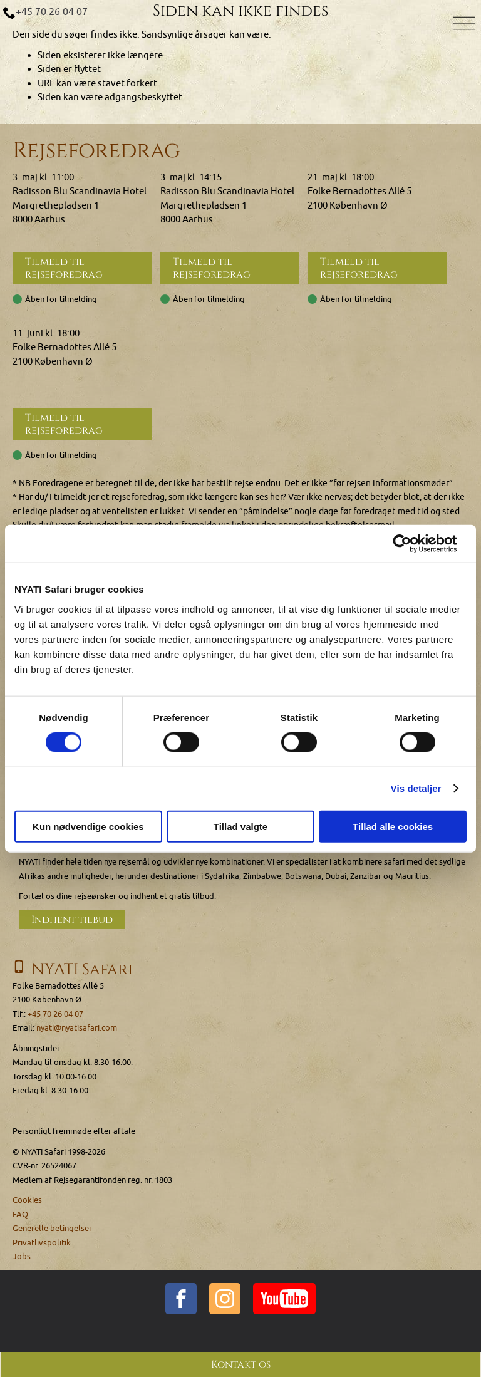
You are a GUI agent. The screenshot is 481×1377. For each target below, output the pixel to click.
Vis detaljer (416, 788)
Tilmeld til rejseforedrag (64, 268)
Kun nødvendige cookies (88, 826)
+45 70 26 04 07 (52, 12)
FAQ (20, 1212)
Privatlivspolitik (42, 1240)
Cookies (27, 1198)
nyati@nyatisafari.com (76, 1026)
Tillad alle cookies (393, 826)
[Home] (240, 30)
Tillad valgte (240, 826)
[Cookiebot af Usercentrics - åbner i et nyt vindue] (412, 543)
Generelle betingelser (52, 1227)
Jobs (22, 1255)
